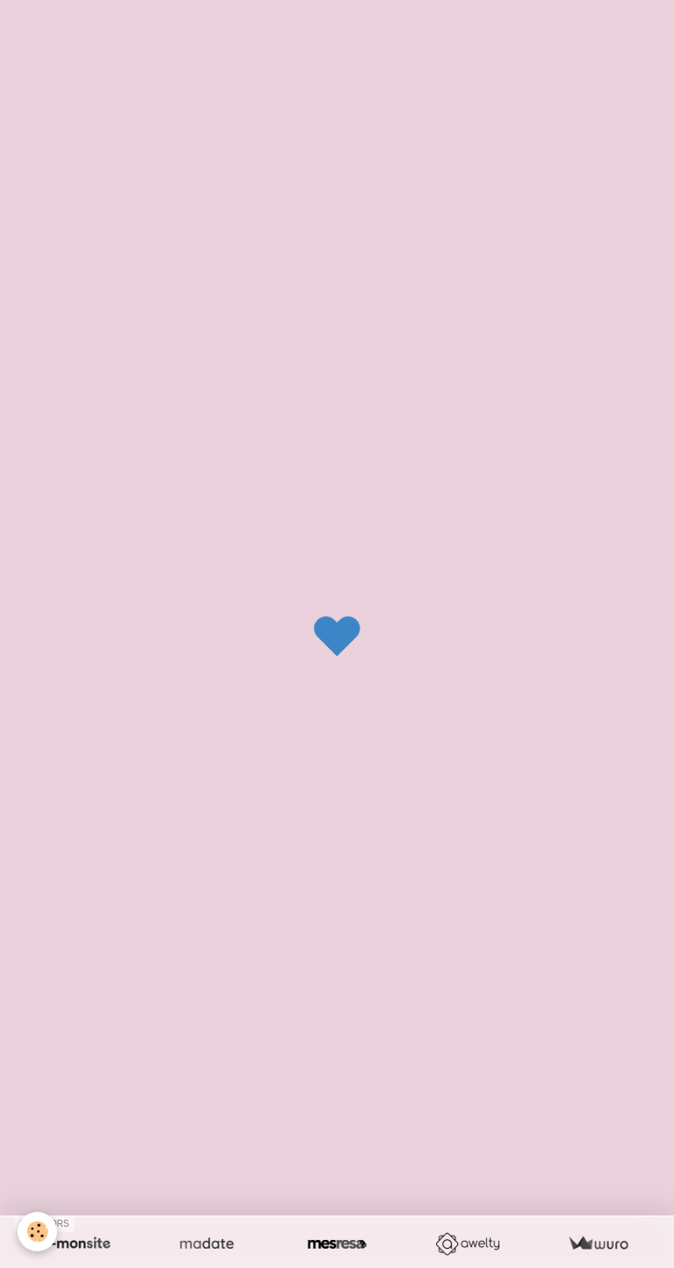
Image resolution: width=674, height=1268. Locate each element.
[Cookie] (37, 1231)
